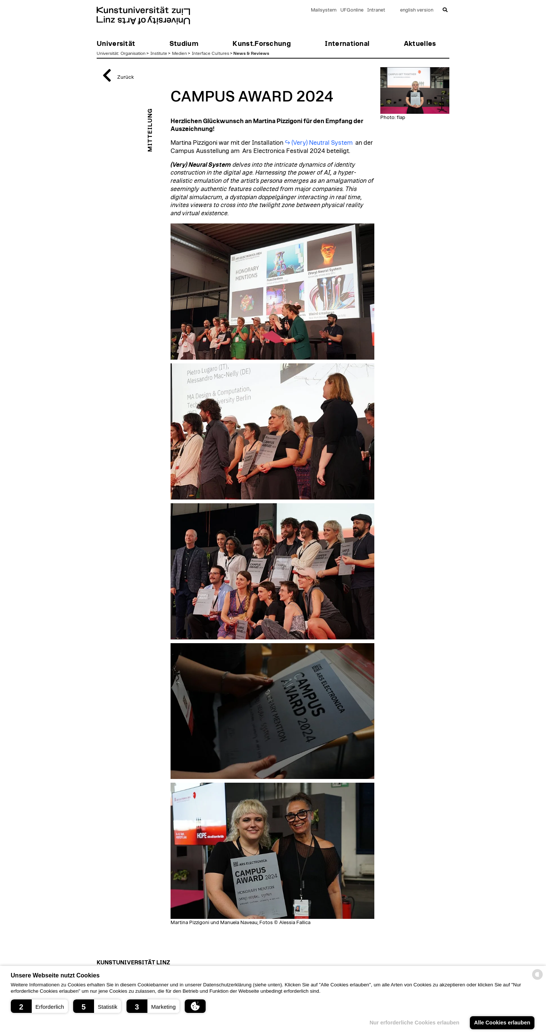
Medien (179, 53)
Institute (158, 53)
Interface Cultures (210, 53)
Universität (107, 53)
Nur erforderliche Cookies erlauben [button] (414, 1023)
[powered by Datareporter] (537, 979)
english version (416, 10)
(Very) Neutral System (322, 143)
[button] (39, 1006)
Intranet (376, 10)
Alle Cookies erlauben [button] (502, 1023)
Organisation (133, 53)
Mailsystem (324, 10)
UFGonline (352, 10)
